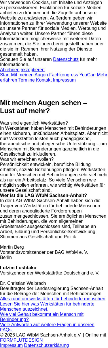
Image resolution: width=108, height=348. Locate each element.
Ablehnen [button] (10, 69)
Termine (26, 80)
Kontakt (44, 80)
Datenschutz (66, 59)
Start (5, 74)
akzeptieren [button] (33, 69)
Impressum (64, 80)
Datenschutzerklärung (46, 345)
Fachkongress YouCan (72, 74)
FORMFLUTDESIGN (21, 340)
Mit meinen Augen (29, 74)
